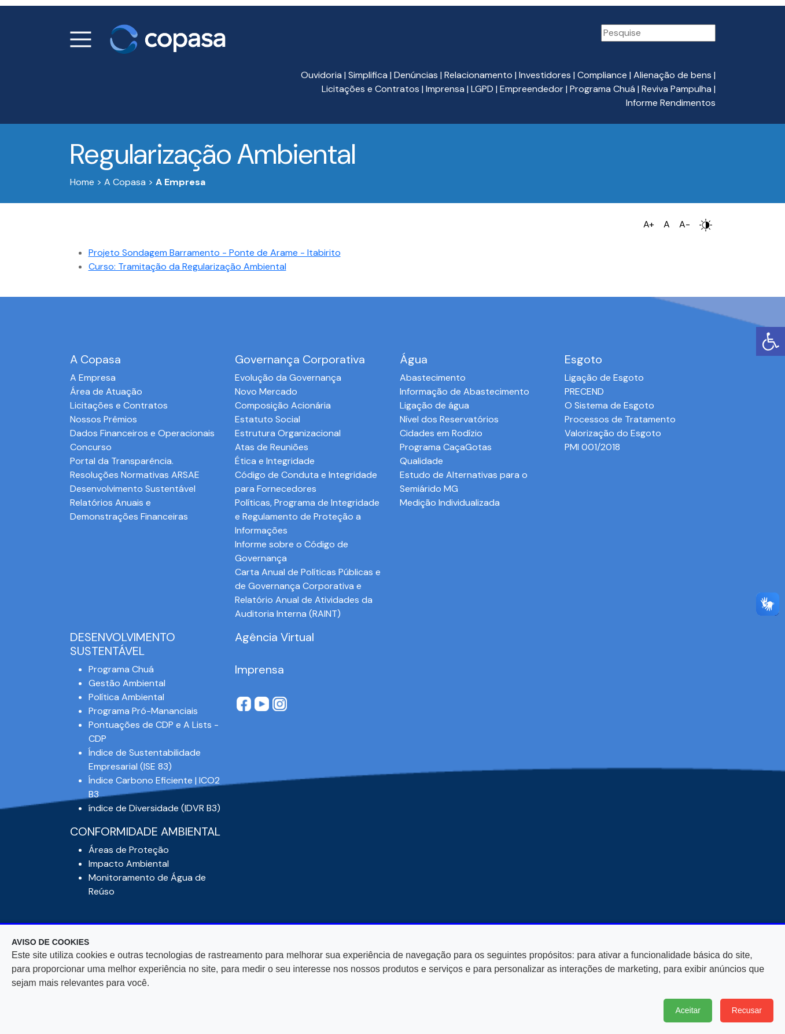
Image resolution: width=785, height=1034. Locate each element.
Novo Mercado (266, 391)
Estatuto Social (267, 419)
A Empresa (93, 377)
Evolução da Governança (288, 377)
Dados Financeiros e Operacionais (142, 433)
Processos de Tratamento (620, 419)
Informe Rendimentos (671, 103)
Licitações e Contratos (370, 89)
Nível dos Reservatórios (449, 419)
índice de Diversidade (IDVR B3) (154, 808)
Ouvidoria (321, 75)
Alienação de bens (672, 75)
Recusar (747, 1010)
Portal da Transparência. (122, 461)
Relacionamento (478, 75)
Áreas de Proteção (129, 850)
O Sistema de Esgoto (609, 405)
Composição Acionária (283, 405)
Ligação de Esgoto (604, 377)
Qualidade (421, 461)
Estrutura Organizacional (288, 433)
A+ (648, 224)
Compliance (602, 75)
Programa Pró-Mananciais (143, 711)
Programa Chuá (602, 89)
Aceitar (688, 1010)
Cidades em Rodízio (441, 433)
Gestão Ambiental (127, 683)
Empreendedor (531, 89)
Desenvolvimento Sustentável (133, 489)
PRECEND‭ (584, 391)
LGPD (482, 89)
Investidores (545, 75)
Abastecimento (433, 377)
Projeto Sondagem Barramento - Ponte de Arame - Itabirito (215, 252)
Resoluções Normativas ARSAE (135, 475)
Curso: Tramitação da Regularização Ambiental (187, 266)
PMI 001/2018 (592, 447)
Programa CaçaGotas (446, 447)
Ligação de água (434, 405)
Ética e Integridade (275, 461)
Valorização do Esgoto (613, 433)
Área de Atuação (106, 391)
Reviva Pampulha (677, 89)
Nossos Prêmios (103, 419)
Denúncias (416, 75)
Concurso (91, 447)
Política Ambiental (126, 697)
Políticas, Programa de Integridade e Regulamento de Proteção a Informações (307, 516)
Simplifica (368, 75)
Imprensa (445, 89)
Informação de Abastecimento (464, 391)
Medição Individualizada (450, 502)
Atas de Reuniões (271, 447)
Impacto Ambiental (129, 864)
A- (684, 224)
